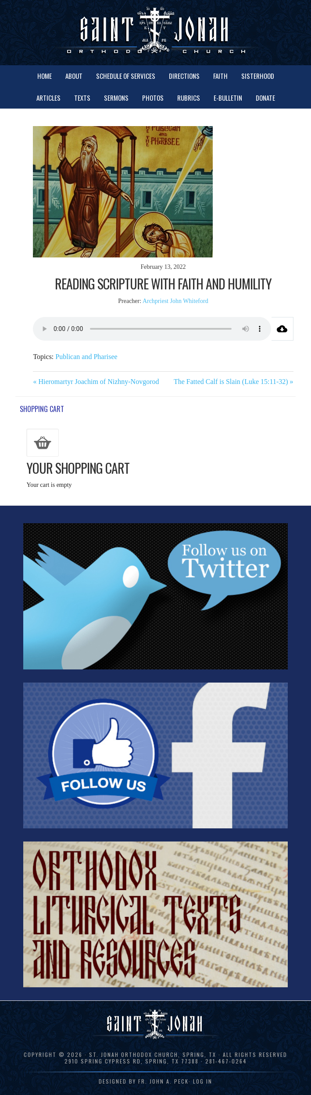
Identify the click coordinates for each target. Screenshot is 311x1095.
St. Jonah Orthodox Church (155, 31)
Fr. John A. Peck (163, 1081)
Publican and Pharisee (86, 356)
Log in (202, 1081)
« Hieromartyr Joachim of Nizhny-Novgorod (96, 381)
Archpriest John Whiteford (175, 301)
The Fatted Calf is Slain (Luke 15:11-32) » (233, 381)
